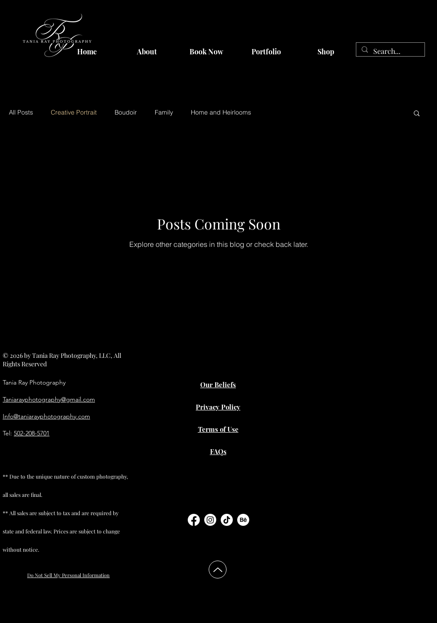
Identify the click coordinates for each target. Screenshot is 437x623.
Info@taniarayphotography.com (46, 416)
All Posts (21, 112)
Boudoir (126, 112)
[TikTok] (227, 520)
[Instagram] (210, 520)
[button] (416, 114)
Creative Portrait (74, 112)
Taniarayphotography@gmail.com (49, 399)
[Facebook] (194, 520)
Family (164, 112)
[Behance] (243, 520)
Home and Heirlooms (221, 112)
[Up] (218, 569)
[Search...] (389, 51)
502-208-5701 (31, 433)
